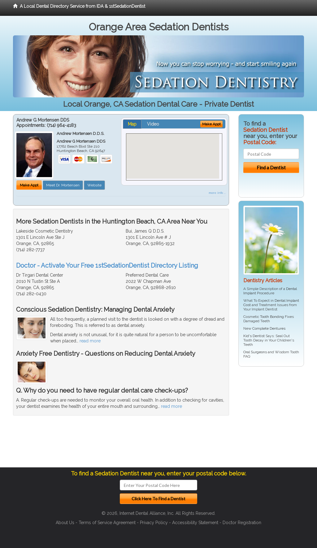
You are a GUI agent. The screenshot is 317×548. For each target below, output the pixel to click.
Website (94, 185)
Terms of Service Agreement (107, 522)
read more (90, 340)
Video (153, 124)
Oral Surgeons (255, 352)
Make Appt (29, 185)
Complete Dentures (268, 328)
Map (132, 124)
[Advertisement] (270, 419)
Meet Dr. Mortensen (63, 185)
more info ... (217, 192)
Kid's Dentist (254, 336)
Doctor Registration (242, 522)
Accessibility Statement (195, 522)
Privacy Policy (154, 522)
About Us (65, 522)
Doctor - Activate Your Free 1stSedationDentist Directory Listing (107, 265)
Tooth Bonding (272, 316)
